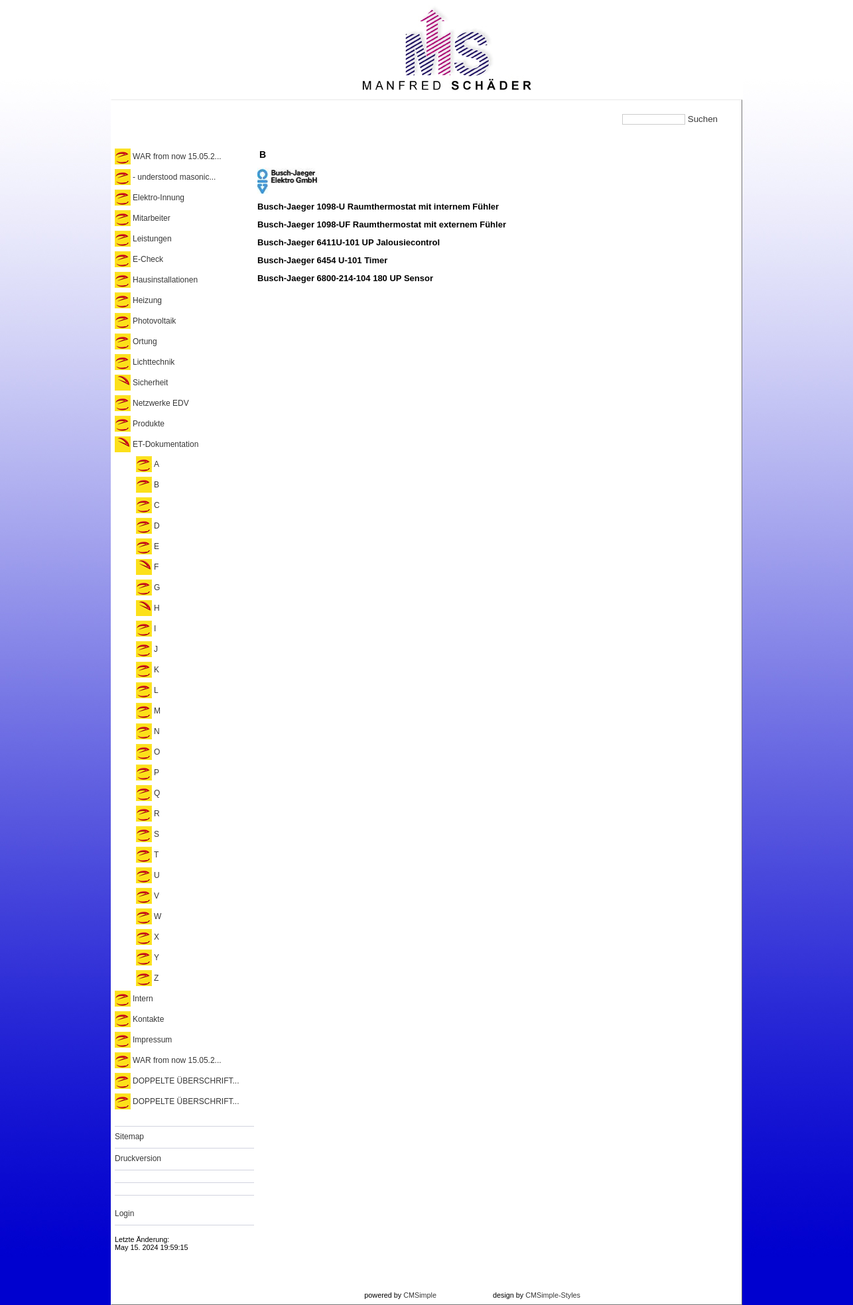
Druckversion (138, 1158)
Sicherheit (150, 382)
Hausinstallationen (165, 279)
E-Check (148, 259)
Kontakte (148, 1019)
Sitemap (129, 1136)
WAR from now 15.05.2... (177, 156)
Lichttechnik (153, 362)
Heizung (147, 300)
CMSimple (419, 1295)
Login (124, 1213)
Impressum (152, 1039)
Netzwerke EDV (161, 403)
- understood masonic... (174, 177)
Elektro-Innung (158, 197)
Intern (143, 998)
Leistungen (152, 238)
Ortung (145, 341)
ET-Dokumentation (165, 444)
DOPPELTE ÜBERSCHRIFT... (186, 1081)
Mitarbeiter (151, 218)
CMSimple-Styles (552, 1295)
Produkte (148, 423)
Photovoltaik (154, 321)
